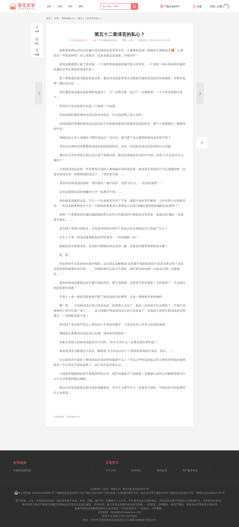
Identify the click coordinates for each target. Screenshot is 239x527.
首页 (49, 6)
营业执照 (110, 492)
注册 (219, 6)
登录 (212, 6)
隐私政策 (162, 470)
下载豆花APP (170, 6)
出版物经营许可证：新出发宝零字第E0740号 (143, 492)
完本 (70, 6)
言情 (56, 18)
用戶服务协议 (190, 470)
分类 (60, 6)
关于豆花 (111, 470)
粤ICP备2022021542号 (136, 488)
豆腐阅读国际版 (22, 470)
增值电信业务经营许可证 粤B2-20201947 (79, 492)
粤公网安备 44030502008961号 (34, 492)
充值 (198, 6)
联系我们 (136, 470)
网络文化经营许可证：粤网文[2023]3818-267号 (198, 492)
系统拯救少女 (68, 18)
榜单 (81, 6)
